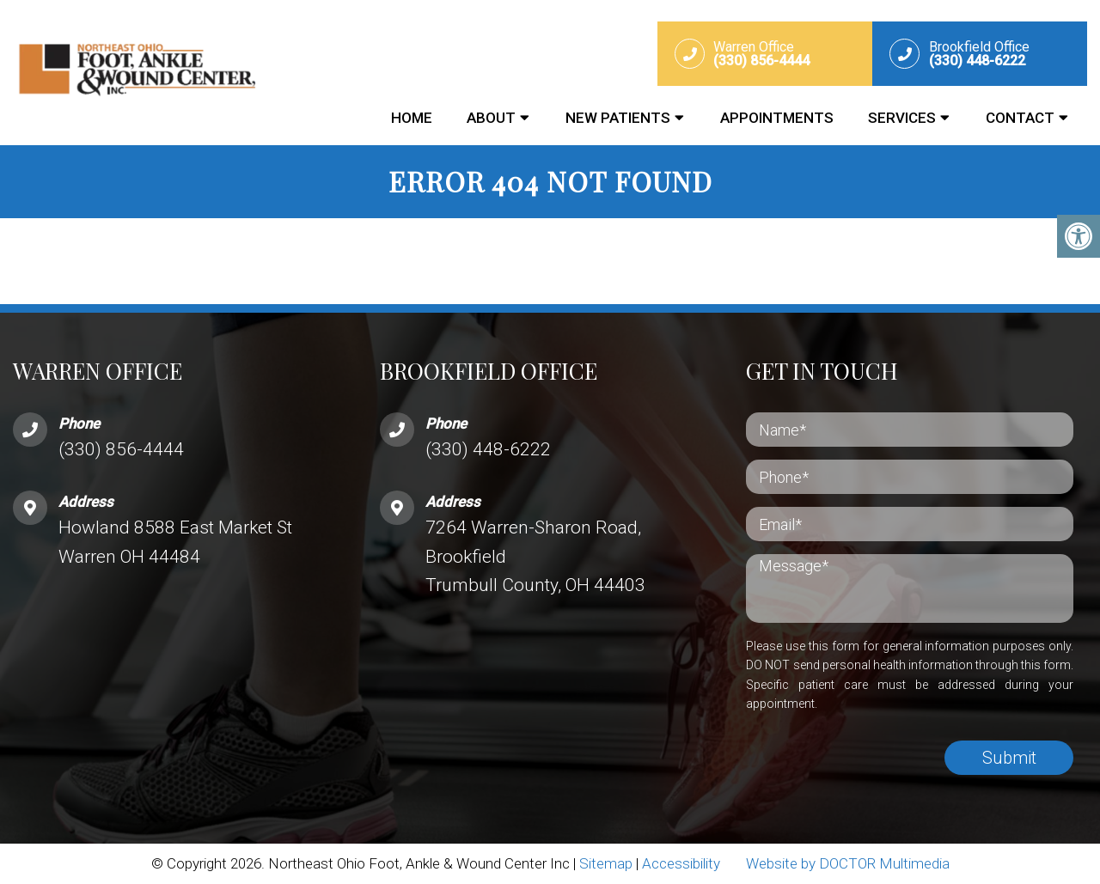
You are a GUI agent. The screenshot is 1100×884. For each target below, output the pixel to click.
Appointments (777, 117)
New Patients (617, 117)
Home (411, 117)
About (491, 117)
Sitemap (605, 863)
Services (902, 117)
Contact (1020, 117)
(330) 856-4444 (121, 449)
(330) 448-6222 (488, 449)
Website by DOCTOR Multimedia (848, 863)
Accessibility (681, 863)
